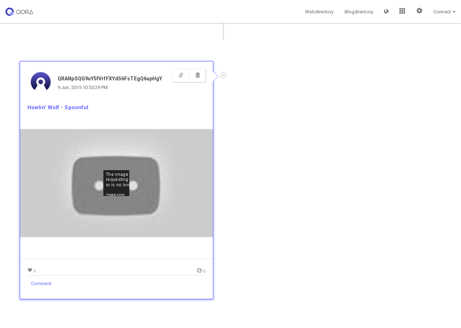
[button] (386, 11)
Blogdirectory (359, 11)
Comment (41, 283)
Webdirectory (319, 11)
